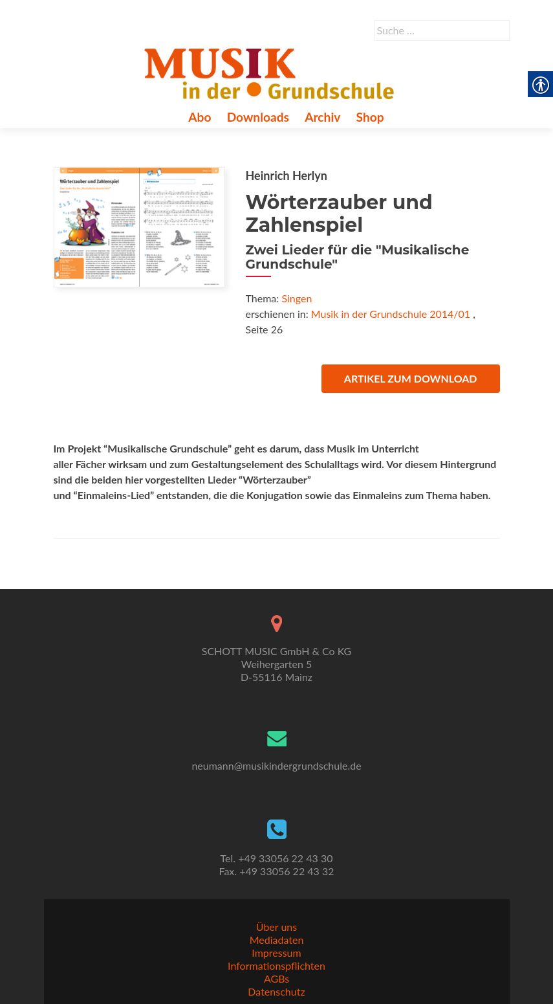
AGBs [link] (276, 978)
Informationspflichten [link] (276, 965)
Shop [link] (370, 116)
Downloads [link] (258, 116)
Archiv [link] (322, 116)
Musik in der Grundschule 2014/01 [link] (390, 313)
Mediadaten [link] (277, 939)
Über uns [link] (276, 926)
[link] (271, 72)
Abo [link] (199, 116)
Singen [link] (296, 298)
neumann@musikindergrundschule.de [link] (276, 765)
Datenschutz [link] (276, 991)
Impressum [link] (276, 952)
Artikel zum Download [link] (410, 378)
